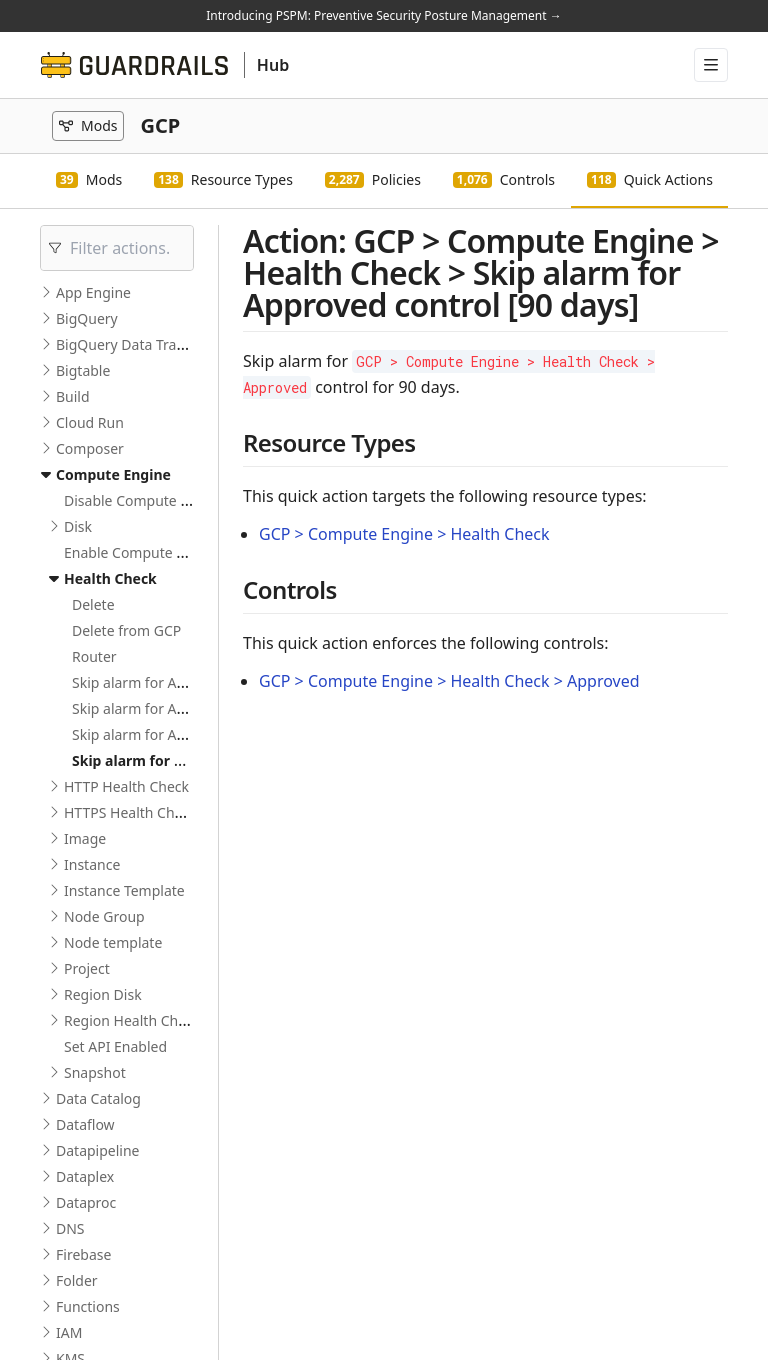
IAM (69, 1332)
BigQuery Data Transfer (133, 344)
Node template (113, 942)
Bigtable (83, 370)
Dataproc (86, 1202)
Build (73, 396)
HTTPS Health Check (130, 812)
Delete (93, 604)
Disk (78, 526)
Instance (92, 864)
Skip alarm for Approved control (176, 734)
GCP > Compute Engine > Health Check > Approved (449, 681)
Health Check (110, 578)
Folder (77, 1280)
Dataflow (85, 1124)
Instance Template (124, 890)
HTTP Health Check (126, 786)
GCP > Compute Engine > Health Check (404, 534)
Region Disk (103, 994)
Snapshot (95, 1072)
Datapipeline (97, 1150)
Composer (90, 448)
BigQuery (87, 318)
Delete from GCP (126, 630)
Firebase (83, 1254)
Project (87, 968)
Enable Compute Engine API (155, 552)
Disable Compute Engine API (157, 500)
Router (94, 656)
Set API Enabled (115, 1046)
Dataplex (85, 1176)
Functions (88, 1306)
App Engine (93, 292)
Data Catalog (98, 1098)
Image (85, 838)
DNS (70, 1228)
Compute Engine (113, 474)
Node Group (104, 916)
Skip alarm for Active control (164, 682)
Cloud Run (90, 422)
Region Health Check (132, 1020)
